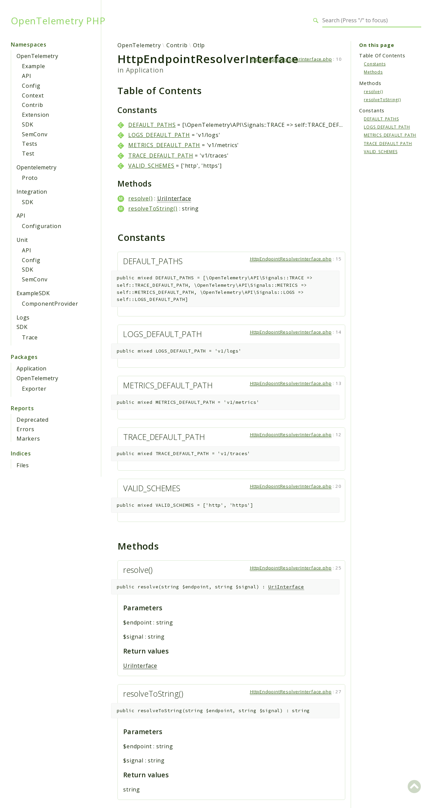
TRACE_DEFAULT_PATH (160, 155)
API (26, 76)
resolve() (140, 198)
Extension (35, 114)
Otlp (199, 45)
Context (33, 95)
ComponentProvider (50, 303)
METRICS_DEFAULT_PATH (164, 145)
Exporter (34, 388)
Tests (29, 143)
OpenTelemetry (37, 56)
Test (28, 153)
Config (31, 85)
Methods (373, 72)
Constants (374, 64)
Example (33, 66)
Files (23, 465)
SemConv (35, 134)
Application (31, 368)
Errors (25, 429)
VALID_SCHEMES (151, 165)
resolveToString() (153, 208)
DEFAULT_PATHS (152, 125)
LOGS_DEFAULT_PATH (159, 135)
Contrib (32, 105)
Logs (23, 317)
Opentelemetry (36, 167)
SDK (27, 124)
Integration (32, 191)
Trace (30, 337)
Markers (28, 438)
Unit (22, 240)
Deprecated (33, 419)
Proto (30, 178)
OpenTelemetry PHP (58, 20)
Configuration (41, 226)
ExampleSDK (33, 293)
